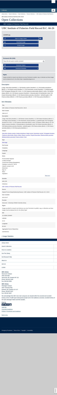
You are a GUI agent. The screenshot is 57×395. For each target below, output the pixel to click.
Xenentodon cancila (38, 195)
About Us (4, 322)
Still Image (4, 204)
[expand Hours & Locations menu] (55, 311)
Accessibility (30, 392)
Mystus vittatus (17, 197)
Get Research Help (7, 318)
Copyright (23, 392)
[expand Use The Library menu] (55, 315)
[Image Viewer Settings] (41, 106)
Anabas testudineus (21, 195)
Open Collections (12, 19)
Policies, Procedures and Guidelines (11, 373)
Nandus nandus (12, 195)
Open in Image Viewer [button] (15, 107)
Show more (47, 237)
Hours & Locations (6, 311)
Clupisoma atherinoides (8, 197)
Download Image (21, 110)
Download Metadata (21, 130)
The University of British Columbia (20, 3)
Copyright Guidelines (7, 371)
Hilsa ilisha (4, 195)
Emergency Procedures (7, 392)
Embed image (14, 113)
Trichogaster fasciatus (49, 195)
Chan (25, 198)
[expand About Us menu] (55, 322)
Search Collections (7, 308)
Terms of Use (17, 392)
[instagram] (8, 366)
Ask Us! (4, 325)
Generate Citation (15, 127)
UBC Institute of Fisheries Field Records (15, 24)
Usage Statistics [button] (7, 298)
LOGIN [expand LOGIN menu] (3, 329)
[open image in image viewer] (28, 67)
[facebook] (3, 366)
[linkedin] (5, 366)
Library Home (5, 304)
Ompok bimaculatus (35, 197)
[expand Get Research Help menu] (55, 318)
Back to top (5, 376)
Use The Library (6, 315)
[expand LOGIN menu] (55, 329)
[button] (8, 376)
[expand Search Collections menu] (55, 308)
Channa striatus (19, 198)
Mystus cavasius (26, 197)
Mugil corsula (29, 195)
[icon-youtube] (10, 366)
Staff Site (4, 369)
